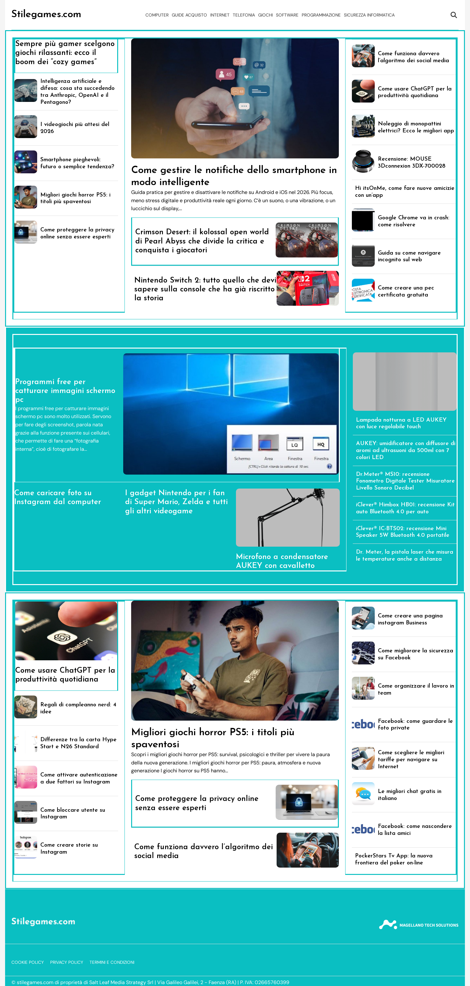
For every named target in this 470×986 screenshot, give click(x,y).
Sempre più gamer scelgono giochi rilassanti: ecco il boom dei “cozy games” (65, 53)
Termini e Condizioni (112, 962)
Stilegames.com (46, 15)
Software (287, 15)
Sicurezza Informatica (369, 15)
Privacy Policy (66, 962)
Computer (157, 15)
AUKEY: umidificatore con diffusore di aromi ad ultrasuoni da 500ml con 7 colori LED (405, 451)
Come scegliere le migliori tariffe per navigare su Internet (411, 760)
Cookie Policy (27, 962)
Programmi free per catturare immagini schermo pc (65, 391)
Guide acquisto (189, 15)
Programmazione (321, 15)
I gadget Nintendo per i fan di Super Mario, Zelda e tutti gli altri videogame (176, 502)
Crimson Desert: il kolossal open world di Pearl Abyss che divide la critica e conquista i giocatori (202, 241)
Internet (220, 15)
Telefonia (244, 15)
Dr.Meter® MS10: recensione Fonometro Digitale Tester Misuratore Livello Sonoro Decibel (405, 481)
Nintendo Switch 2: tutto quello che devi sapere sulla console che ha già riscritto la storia (205, 290)
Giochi (265, 15)
